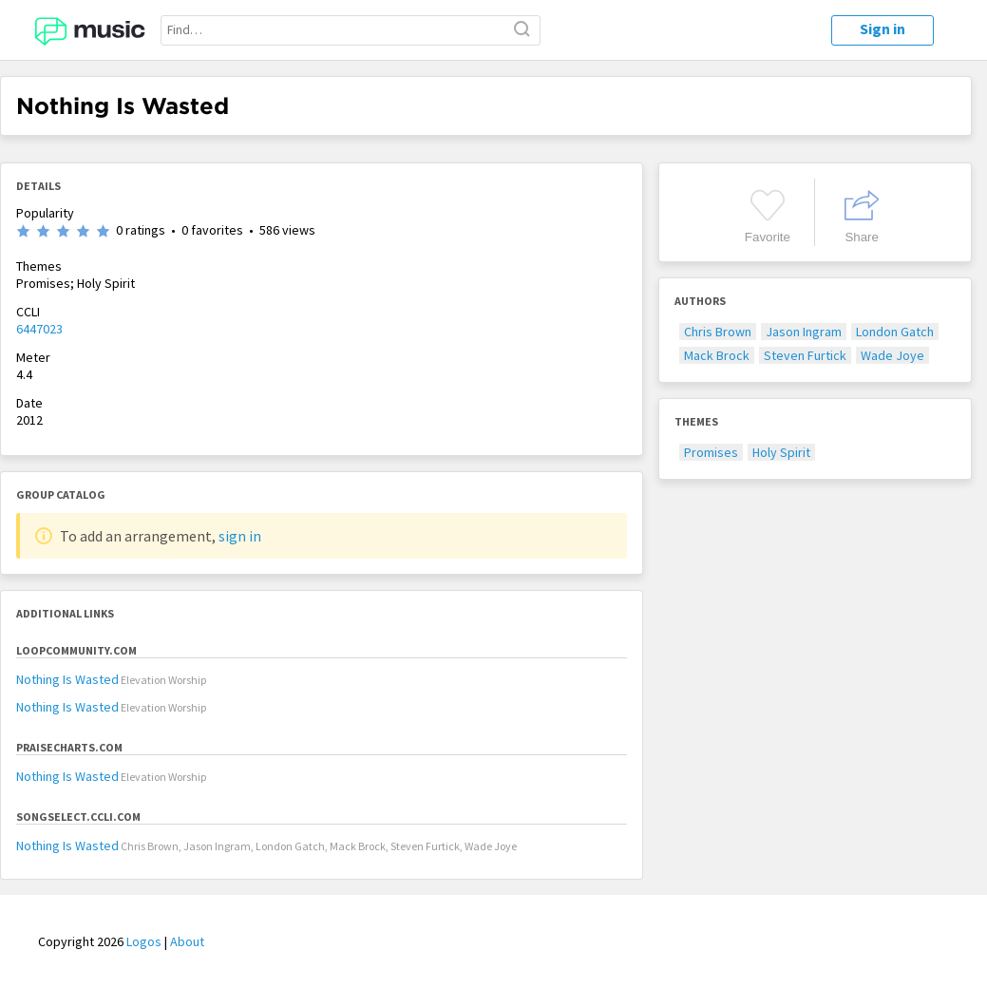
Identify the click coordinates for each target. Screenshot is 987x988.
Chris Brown (717, 331)
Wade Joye (892, 355)
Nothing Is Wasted (67, 679)
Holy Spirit (781, 452)
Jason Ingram (804, 331)
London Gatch (895, 331)
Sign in (882, 28)
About (187, 941)
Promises (711, 452)
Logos (143, 941)
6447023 (39, 328)
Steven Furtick (805, 355)
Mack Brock (717, 355)
